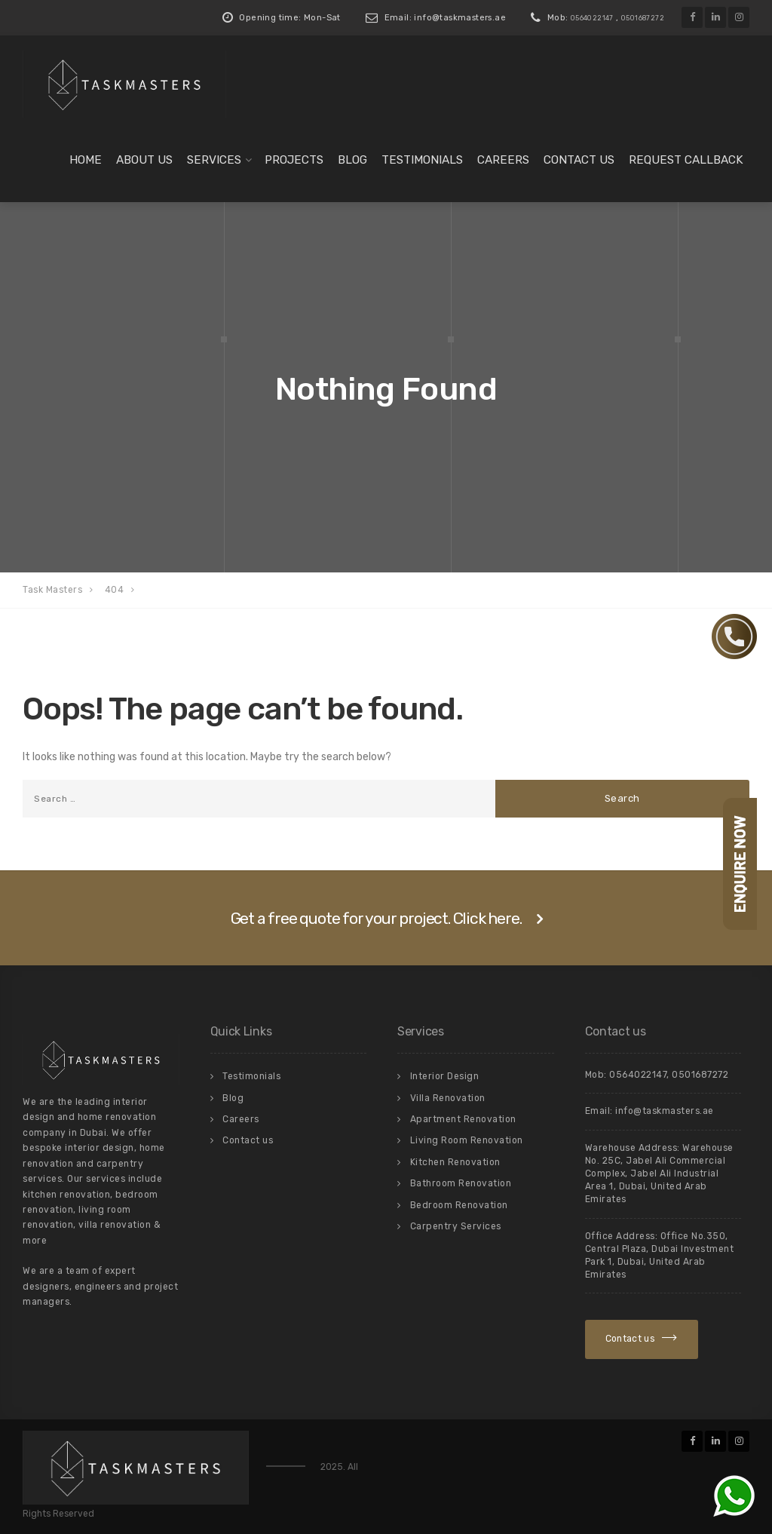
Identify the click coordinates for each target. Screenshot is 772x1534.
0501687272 (642, 18)
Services (214, 160)
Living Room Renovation (466, 1140)
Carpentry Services (455, 1226)
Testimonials (422, 160)
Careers (503, 160)
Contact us (579, 160)
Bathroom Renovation (461, 1183)
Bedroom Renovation (459, 1205)
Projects (294, 160)
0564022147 (592, 18)
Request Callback (686, 160)
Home (85, 160)
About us (144, 160)
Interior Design (444, 1076)
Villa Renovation (448, 1098)
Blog (352, 160)
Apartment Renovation (463, 1119)
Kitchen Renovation (455, 1162)
